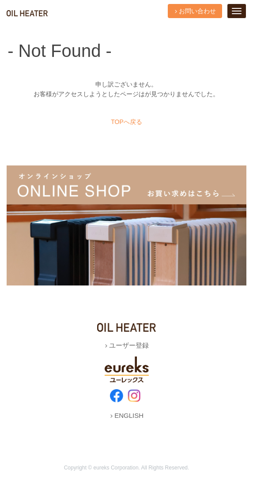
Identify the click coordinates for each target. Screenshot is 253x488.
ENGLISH (126, 415)
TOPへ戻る (126, 121)
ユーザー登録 (126, 345)
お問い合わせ (195, 11)
